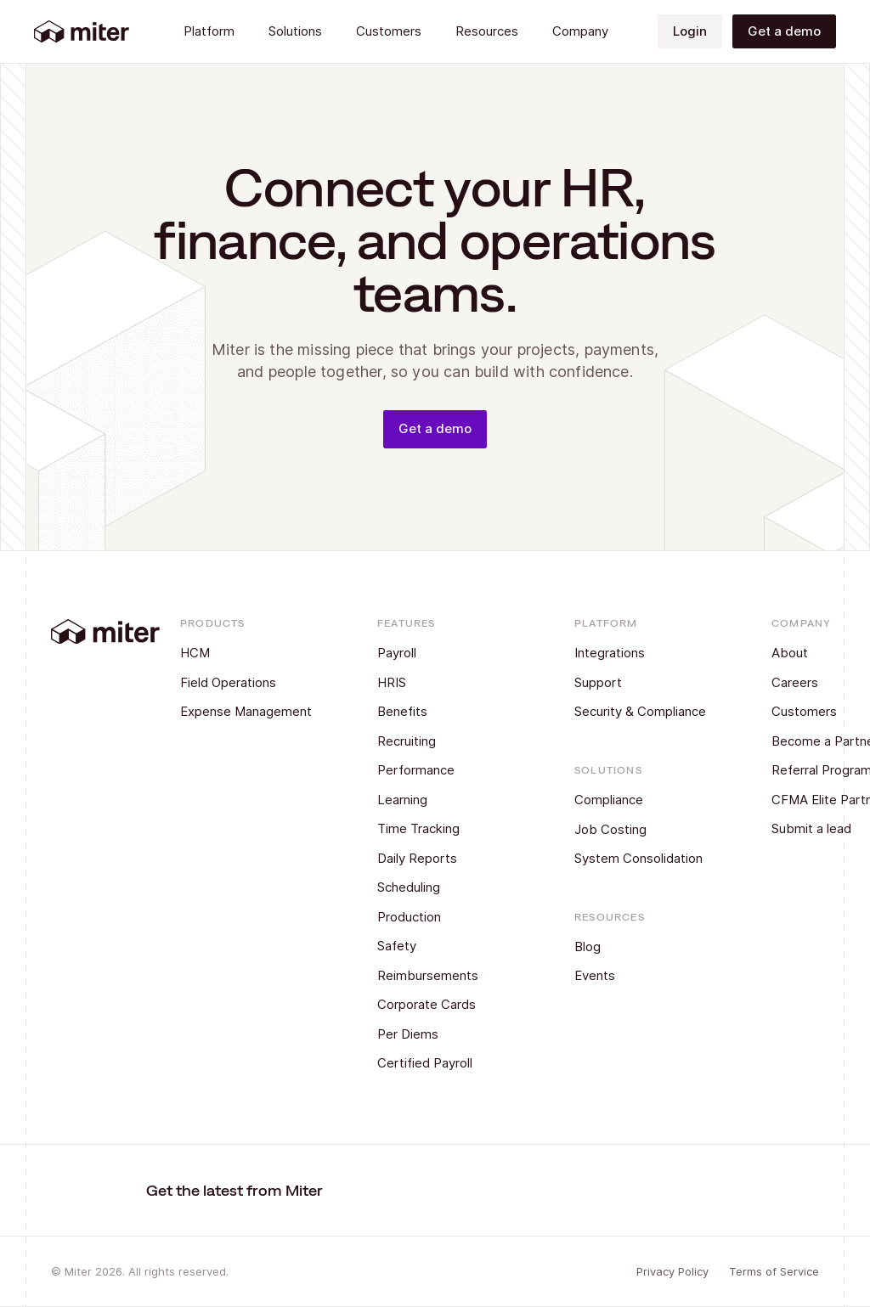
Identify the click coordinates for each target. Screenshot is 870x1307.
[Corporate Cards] (447, 1005)
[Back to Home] (81, 31)
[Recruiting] (447, 742)
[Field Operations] (250, 683)
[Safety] (447, 946)
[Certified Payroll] (447, 1063)
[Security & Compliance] (644, 712)
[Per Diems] (447, 1035)
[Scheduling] (447, 888)
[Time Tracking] (447, 829)
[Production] (447, 917)
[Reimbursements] (447, 976)
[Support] (644, 683)
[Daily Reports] (447, 859)
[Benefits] (447, 712)
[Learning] (447, 800)
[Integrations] (644, 653)
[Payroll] (447, 653)
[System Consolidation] (644, 859)
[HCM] (250, 653)
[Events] (614, 976)
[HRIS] (447, 683)
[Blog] (614, 947)
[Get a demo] (784, 31)
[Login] (690, 31)
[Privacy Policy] (672, 1272)
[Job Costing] (644, 830)
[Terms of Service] (774, 1272)
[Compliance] (644, 800)
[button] (209, 32)
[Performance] (447, 770)
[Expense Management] (250, 712)
